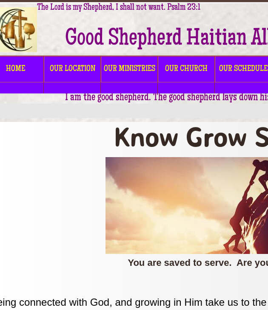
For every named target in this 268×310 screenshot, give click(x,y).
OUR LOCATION (72, 69)
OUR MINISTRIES (129, 69)
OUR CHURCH (186, 69)
